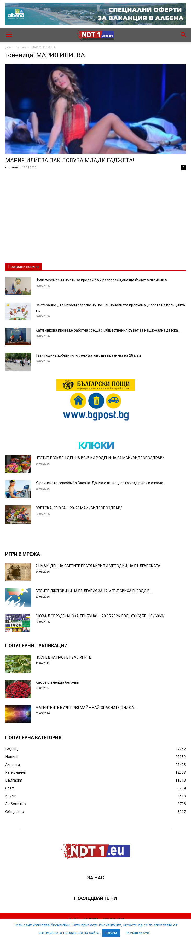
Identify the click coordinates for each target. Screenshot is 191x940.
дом (8, 47)
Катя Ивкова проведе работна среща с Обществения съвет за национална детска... (108, 330)
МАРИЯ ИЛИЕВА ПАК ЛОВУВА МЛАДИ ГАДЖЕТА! (69, 160)
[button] (9, 35)
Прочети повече (137, 933)
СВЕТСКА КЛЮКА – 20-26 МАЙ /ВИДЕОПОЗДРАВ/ (79, 508)
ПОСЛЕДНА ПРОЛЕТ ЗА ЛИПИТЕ (63, 657)
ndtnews (12, 167)
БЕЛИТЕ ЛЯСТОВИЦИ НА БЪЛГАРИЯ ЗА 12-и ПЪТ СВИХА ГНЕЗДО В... (94, 591)
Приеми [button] (111, 933)
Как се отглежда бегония (57, 682)
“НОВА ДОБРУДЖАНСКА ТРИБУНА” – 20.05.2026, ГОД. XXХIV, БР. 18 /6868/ (100, 616)
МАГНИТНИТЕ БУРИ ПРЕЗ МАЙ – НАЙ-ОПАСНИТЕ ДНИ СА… (86, 707)
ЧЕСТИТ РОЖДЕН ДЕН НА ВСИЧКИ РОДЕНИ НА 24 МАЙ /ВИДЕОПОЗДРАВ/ (100, 458)
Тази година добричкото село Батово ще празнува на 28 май (88, 355)
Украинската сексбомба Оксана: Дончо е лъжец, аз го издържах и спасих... (100, 483)
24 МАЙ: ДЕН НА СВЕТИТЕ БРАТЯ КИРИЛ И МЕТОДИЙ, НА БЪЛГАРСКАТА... (99, 566)
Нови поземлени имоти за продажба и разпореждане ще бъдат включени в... (102, 280)
